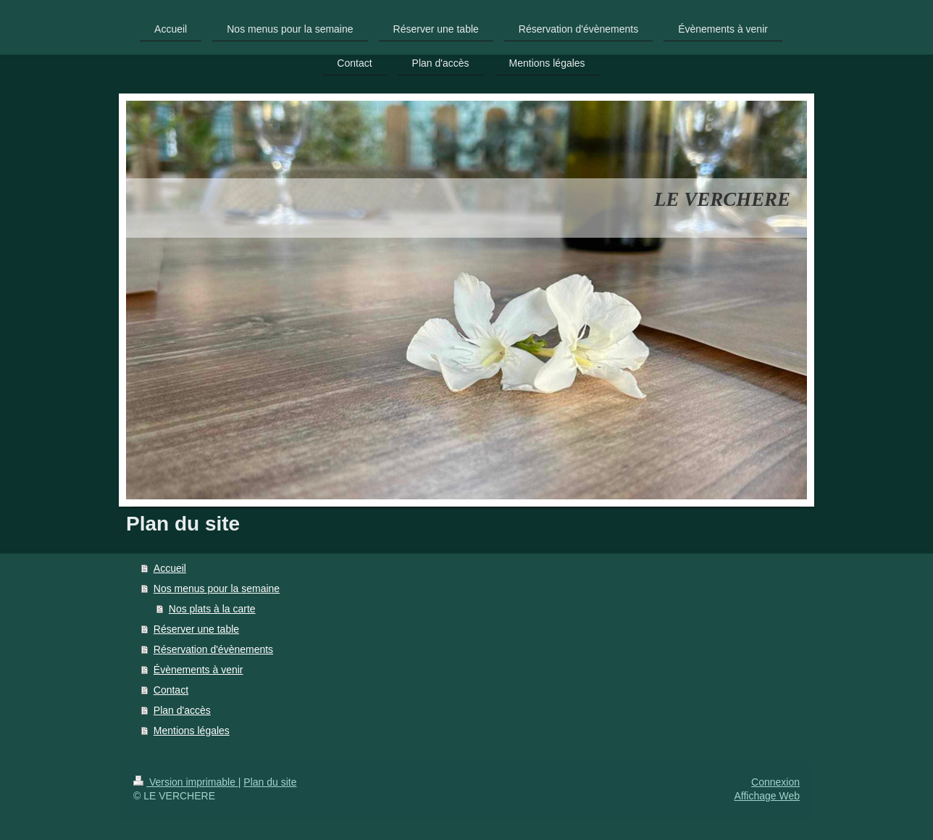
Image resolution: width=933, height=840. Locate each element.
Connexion (775, 782)
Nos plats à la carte (212, 609)
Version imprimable (185, 782)
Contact (171, 690)
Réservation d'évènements (213, 649)
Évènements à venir (198, 669)
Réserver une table (196, 629)
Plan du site (269, 782)
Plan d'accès (182, 710)
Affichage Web (767, 796)
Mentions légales (192, 730)
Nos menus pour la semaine (217, 588)
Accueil (170, 568)
